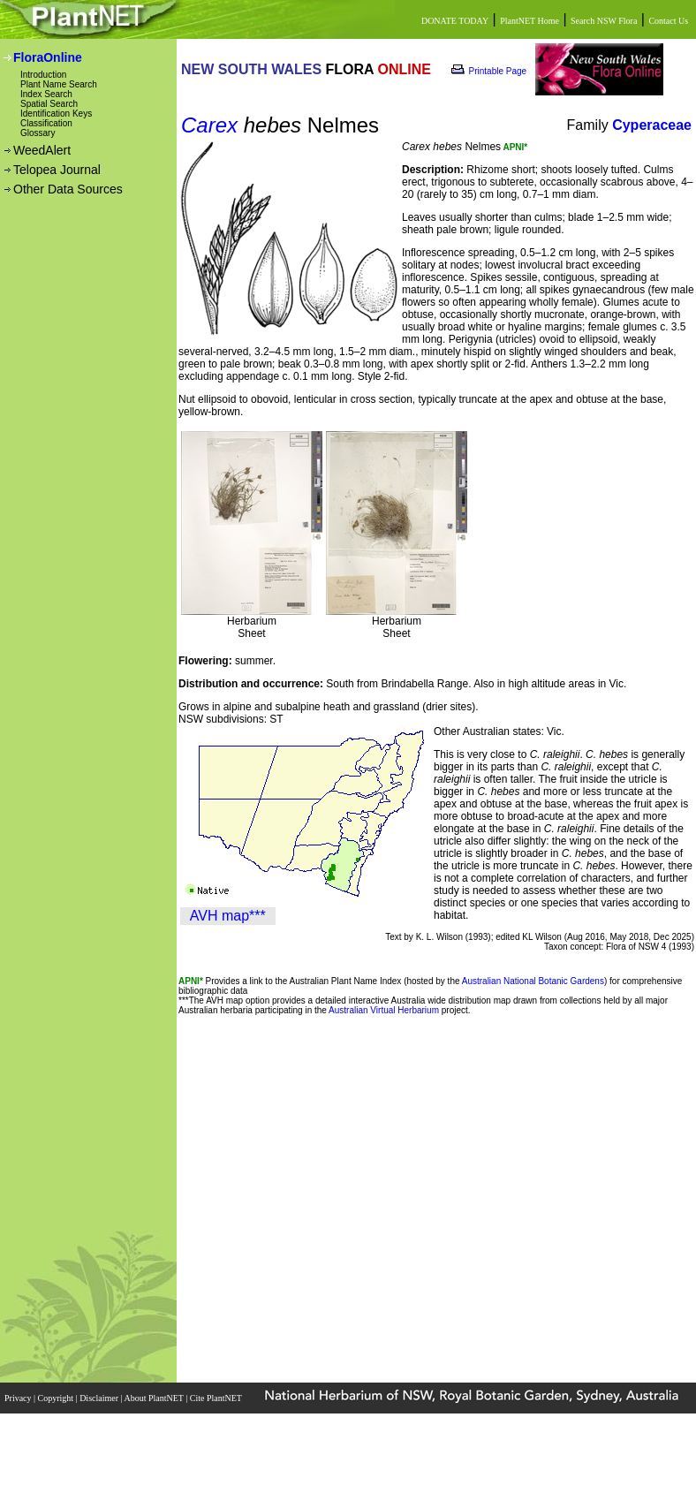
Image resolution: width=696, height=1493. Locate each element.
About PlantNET (154, 1398)
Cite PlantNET (217, 1398)
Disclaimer (99, 1398)
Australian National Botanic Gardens (533, 981)
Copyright (57, 1398)
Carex (209, 125)
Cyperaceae (652, 125)
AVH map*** (228, 915)
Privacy (19, 1398)
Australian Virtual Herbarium (384, 1010)
